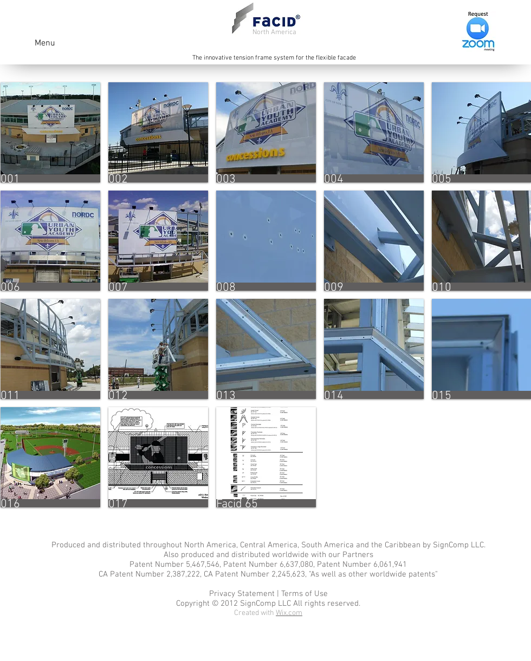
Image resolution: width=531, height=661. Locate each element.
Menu (45, 43)
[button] (50, 132)
